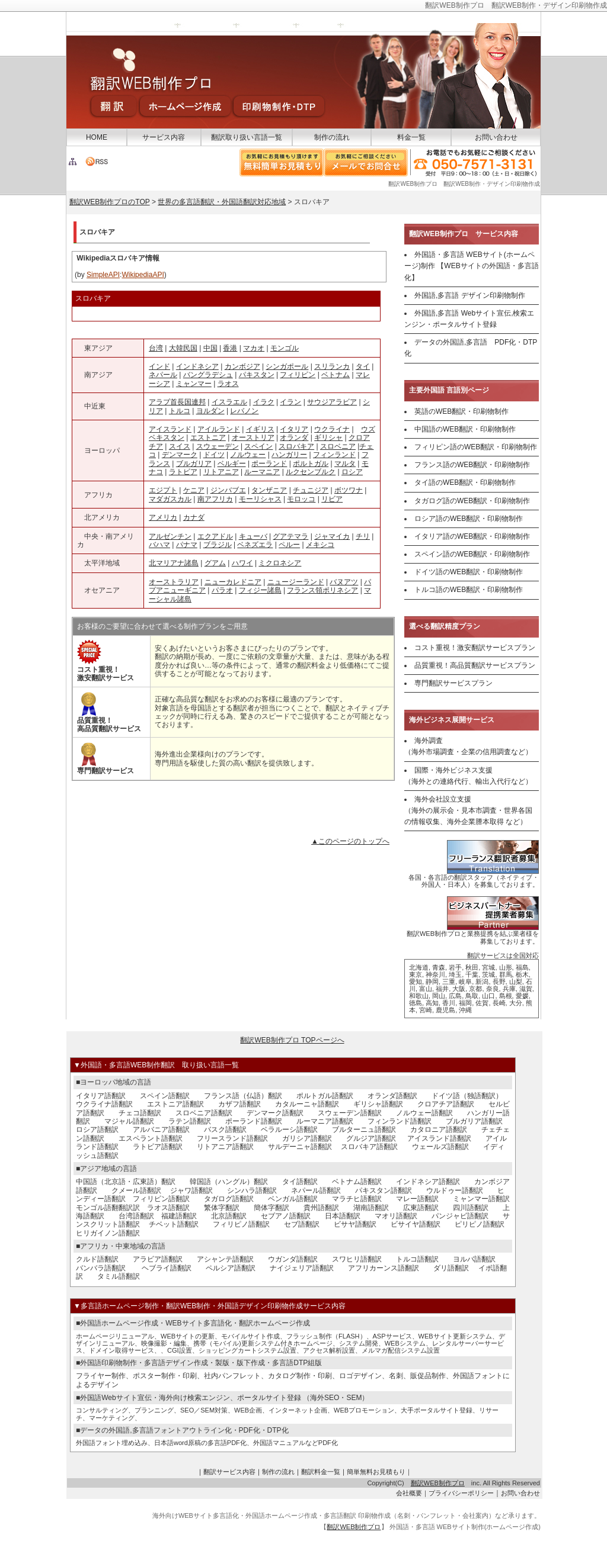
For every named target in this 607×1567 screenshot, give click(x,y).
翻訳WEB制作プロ (438, 1482)
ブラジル (217, 544)
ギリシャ (328, 437)
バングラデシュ (208, 375)
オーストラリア (174, 582)
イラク (263, 402)
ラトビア (183, 472)
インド (159, 366)
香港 (230, 348)
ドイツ (214, 455)
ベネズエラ (255, 544)
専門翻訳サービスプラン (453, 683)
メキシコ (320, 544)
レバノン (244, 411)
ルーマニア (262, 472)
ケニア (194, 490)
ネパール (163, 375)
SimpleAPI (103, 275)
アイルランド (218, 429)
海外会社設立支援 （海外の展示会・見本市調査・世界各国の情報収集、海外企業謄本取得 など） (468, 810)
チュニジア (310, 490)
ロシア (352, 472)
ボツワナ (348, 490)
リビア (332, 499)
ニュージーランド (295, 582)
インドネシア (197, 366)
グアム (215, 563)
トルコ (179, 411)
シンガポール (287, 366)
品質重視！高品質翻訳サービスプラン (474, 665)
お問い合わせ (496, 137)
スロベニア (338, 446)
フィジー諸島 (260, 590)
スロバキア (296, 446)
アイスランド (170, 429)
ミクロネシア (279, 563)
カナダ (194, 517)
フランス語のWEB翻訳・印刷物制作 (472, 465)
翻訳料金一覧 (320, 1471)
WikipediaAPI (143, 275)
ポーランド (269, 463)
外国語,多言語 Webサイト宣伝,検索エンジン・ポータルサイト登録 (469, 319)
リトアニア (221, 472)
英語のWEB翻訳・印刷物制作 (461, 411)
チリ (363, 536)
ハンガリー (289, 455)
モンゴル (284, 348)
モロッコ (301, 499)
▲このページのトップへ (350, 841)
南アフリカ (215, 499)
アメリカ (163, 517)
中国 (210, 348)
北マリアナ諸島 (174, 563)
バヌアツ (344, 582)
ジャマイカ (332, 536)
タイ (363, 366)
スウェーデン (217, 446)
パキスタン (256, 375)
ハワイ (242, 563)
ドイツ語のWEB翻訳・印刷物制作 (468, 572)
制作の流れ (332, 137)
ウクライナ (332, 429)
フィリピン (297, 375)
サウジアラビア (332, 402)
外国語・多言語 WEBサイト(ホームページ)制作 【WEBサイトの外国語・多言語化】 (471, 265)
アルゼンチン (170, 536)
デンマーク (179, 455)
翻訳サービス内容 (229, 1471)
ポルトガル (310, 463)
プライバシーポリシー (461, 1493)
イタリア (294, 429)
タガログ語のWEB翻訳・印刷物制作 (472, 501)
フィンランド (334, 455)
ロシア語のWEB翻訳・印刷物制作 (468, 518)
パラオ (222, 590)
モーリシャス (260, 499)
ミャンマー (194, 383)
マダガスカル (170, 499)
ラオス (228, 383)
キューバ (253, 536)
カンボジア (242, 366)
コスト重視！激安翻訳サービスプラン (474, 647)
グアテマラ (290, 536)
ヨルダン (210, 411)
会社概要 (409, 1493)
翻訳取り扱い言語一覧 (246, 137)
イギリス (260, 429)
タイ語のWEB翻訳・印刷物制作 (465, 482)
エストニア (208, 437)
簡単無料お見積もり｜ (379, 1471)
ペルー (289, 544)
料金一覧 (411, 137)
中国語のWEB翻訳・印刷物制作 (465, 429)
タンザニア (269, 490)
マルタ (345, 463)
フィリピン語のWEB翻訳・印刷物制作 (475, 447)
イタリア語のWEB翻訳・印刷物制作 (472, 536)
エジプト (163, 490)
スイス (179, 446)
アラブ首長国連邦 (177, 402)
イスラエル (229, 402)
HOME (96, 137)
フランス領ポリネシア (322, 590)
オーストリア (253, 437)
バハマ (159, 544)
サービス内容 (163, 137)
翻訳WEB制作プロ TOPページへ (292, 1040)
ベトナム (335, 375)
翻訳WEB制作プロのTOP (109, 202)
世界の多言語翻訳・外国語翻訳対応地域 (222, 202)
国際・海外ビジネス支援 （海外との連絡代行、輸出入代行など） (468, 776)
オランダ (294, 437)
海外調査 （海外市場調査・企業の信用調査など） (468, 746)
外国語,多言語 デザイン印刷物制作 (469, 295)
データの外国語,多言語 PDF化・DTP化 (470, 348)
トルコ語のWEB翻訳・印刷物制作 (468, 589)
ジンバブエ (228, 490)
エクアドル (215, 536)
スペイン (258, 446)
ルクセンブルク (311, 472)
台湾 (156, 348)
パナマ (186, 544)
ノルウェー (248, 455)
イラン (290, 402)
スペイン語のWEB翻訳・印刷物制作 (472, 554)
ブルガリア (194, 463)
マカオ (253, 348)
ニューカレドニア (233, 582)
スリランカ (332, 366)
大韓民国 (183, 348)
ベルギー (232, 463)
